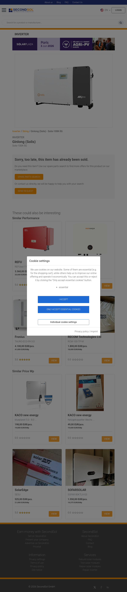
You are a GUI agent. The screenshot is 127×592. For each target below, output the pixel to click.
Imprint (94, 331)
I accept (63, 299)
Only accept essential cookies (63, 309)
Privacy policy (82, 331)
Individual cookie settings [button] (63, 322)
